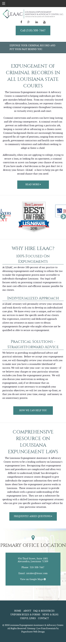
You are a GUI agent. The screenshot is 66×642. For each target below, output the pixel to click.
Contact (43, 618)
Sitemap (31, 628)
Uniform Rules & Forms (25, 614)
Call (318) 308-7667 (33, 30)
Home (17, 611)
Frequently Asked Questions (33, 516)
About (27, 611)
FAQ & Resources (43, 611)
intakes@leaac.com (36, 573)
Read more (33, 184)
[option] (33, 217)
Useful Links (28, 618)
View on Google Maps (33, 579)
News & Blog (50, 614)
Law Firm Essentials (46, 628)
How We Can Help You (33, 410)
